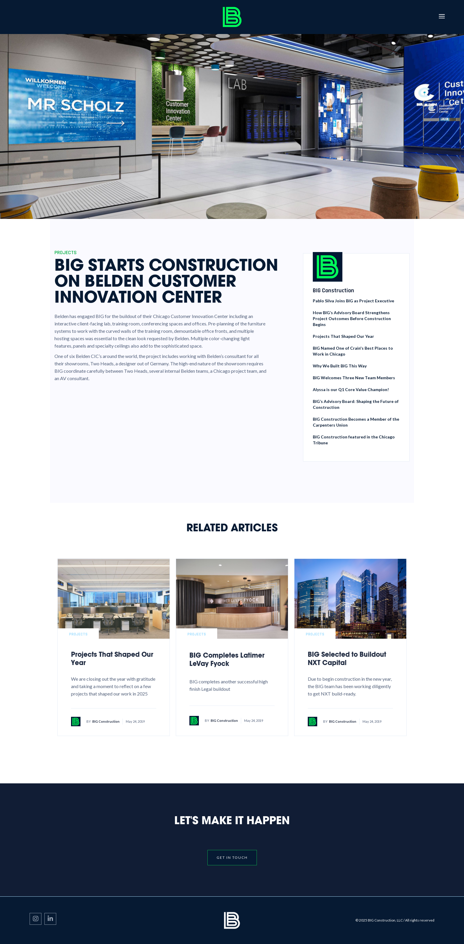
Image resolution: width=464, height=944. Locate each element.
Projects (78, 634)
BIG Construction (106, 721)
